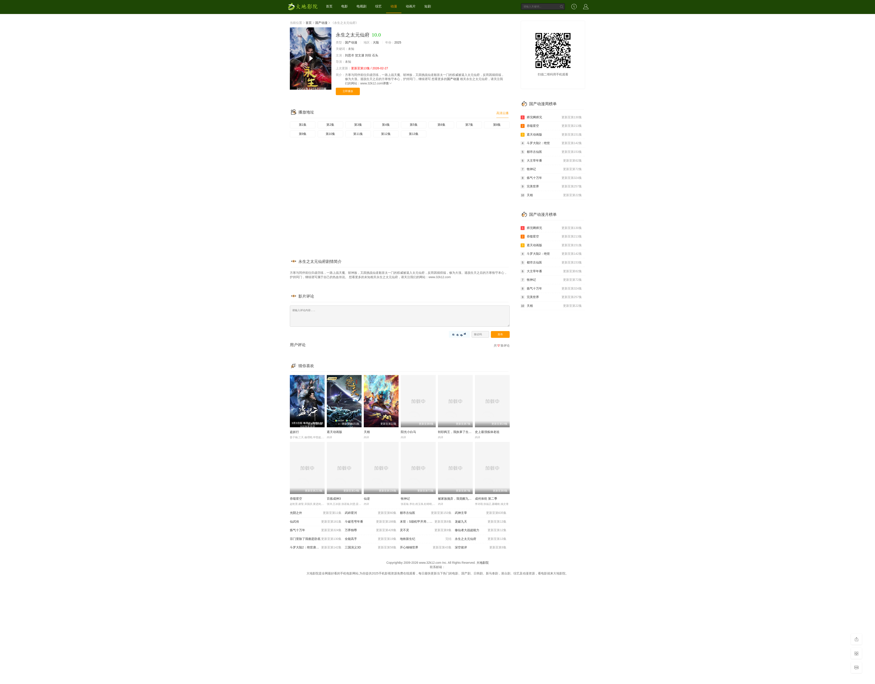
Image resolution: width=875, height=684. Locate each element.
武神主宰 (480, 513)
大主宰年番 (551, 161)
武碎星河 (370, 513)
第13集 (413, 134)
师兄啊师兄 (551, 117)
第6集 (441, 124)
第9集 (303, 134)
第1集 (303, 124)
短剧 (427, 6)
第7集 (469, 124)
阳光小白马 (408, 432)
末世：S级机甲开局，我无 (426, 522)
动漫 (393, 6)
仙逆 (367, 498)
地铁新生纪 (426, 539)
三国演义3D (370, 547)
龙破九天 (480, 522)
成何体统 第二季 (486, 498)
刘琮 (368, 55)
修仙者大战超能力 (480, 530)
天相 (367, 432)
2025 (397, 42)
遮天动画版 (334, 432)
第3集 (358, 124)
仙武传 (315, 522)
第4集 (386, 124)
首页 (329, 6)
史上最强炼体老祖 (487, 432)
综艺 (378, 6)
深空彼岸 (480, 547)
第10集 (330, 134)
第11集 (358, 134)
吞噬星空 (296, 498)
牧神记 (405, 498)
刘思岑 (349, 55)
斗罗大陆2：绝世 (551, 143)
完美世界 (551, 186)
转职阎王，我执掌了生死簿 (456, 432)
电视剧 (361, 6)
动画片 (411, 6)
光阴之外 (315, 513)
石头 (375, 55)
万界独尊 (370, 530)
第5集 (414, 124)
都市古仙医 (426, 513)
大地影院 (482, 562)
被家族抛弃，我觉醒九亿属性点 (459, 498)
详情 (387, 83)
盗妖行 (294, 432)
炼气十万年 (315, 530)
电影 (344, 6)
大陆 (376, 42)
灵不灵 (426, 530)
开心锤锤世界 (426, 547)
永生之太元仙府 (480, 539)
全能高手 (370, 539)
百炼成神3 (334, 498)
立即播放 (348, 91)
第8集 (497, 124)
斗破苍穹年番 (370, 522)
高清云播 (502, 113)
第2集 (330, 124)
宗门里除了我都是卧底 (315, 539)
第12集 (386, 134)
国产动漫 (321, 22)
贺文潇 (359, 55)
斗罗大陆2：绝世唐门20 (315, 547)
